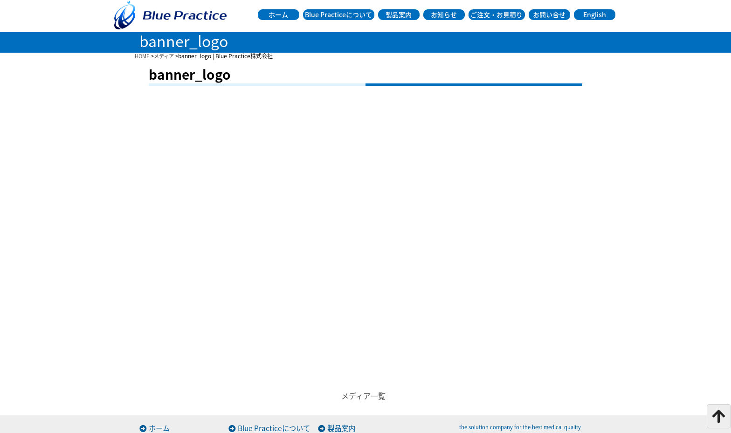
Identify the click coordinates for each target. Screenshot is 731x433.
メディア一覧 (363, 395)
